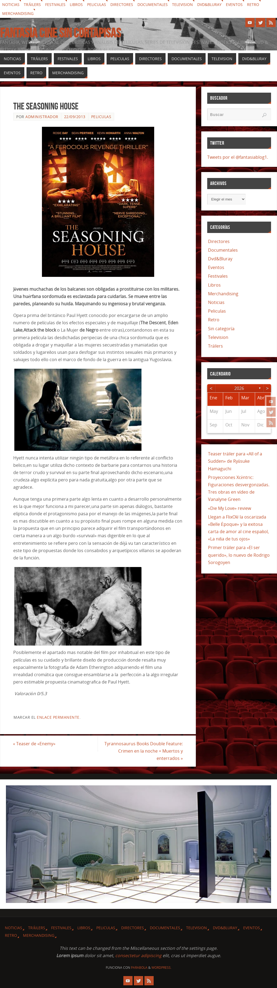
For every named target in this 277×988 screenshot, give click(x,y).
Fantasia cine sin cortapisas (60, 33)
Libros (76, 4)
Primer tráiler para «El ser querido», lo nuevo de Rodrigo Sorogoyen (239, 555)
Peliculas (96, 4)
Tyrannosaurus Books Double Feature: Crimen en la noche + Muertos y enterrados (143, 751)
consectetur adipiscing (138, 955)
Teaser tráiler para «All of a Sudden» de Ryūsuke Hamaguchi (235, 461)
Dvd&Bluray (209, 4)
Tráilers (32, 4)
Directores (121, 4)
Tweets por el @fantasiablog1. (237, 157)
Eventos (234, 4)
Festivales (55, 4)
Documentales (152, 4)
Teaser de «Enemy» (34, 744)
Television (182, 4)
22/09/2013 (74, 116)
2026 (239, 388)
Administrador (41, 116)
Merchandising (18, 13)
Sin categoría (221, 329)
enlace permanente (58, 717)
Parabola (139, 967)
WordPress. (161, 967)
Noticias (10, 4)
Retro (253, 4)
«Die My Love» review (229, 508)
